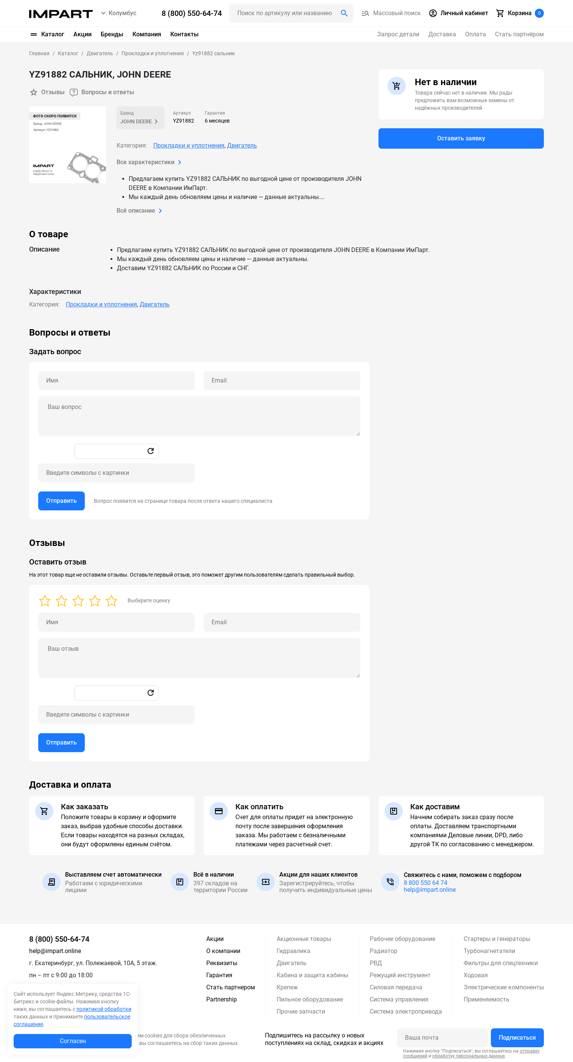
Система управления (399, 999)
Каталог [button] (46, 34)
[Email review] (282, 622)
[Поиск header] (291, 13)
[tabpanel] (286, 423)
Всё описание (141, 210)
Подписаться (517, 1037)
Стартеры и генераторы (497, 938)
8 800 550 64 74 (425, 882)
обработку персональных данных (468, 1055)
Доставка (442, 34)
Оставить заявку (461, 138)
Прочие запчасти (301, 1011)
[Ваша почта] (442, 1037)
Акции (82, 34)
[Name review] (116, 622)
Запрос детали (398, 34)
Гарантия (219, 974)
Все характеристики (150, 161)
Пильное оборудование (310, 999)
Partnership (221, 999)
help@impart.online (430, 889)
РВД (376, 962)
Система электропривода (406, 1011)
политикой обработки (103, 1009)
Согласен (73, 1041)
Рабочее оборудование (402, 938)
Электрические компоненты (504, 986)
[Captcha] (116, 472)
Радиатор (383, 950)
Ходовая (476, 974)
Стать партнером (230, 986)
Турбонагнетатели (489, 950)
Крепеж (287, 986)
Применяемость (486, 999)
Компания (146, 34)
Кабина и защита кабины (312, 974)
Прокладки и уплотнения (188, 145)
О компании (223, 950)
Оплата (475, 34)
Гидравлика (293, 950)
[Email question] (282, 380)
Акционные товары (304, 938)
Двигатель (242, 145)
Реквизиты (221, 962)
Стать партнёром (519, 34)
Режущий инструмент (400, 974)
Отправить (61, 500)
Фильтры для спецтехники (501, 962)
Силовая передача (396, 986)
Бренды (112, 34)
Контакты (184, 34)
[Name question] (116, 380)
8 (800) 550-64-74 (59, 938)
